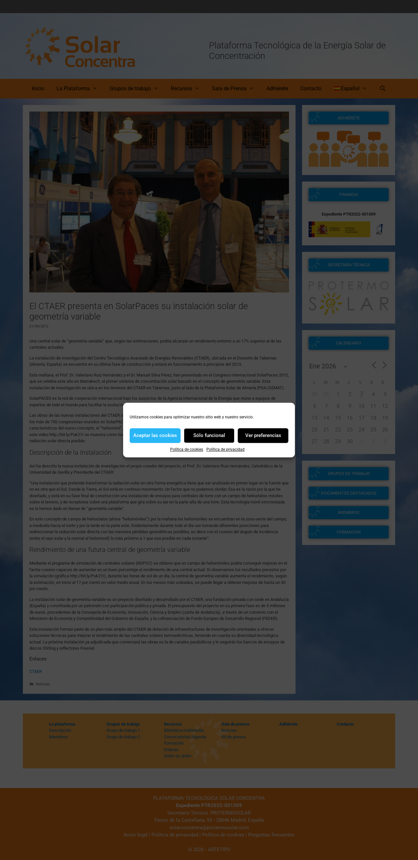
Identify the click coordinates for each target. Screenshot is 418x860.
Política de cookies (186, 449)
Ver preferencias (263, 435)
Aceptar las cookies (155, 435)
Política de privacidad (225, 449)
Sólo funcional (209, 435)
